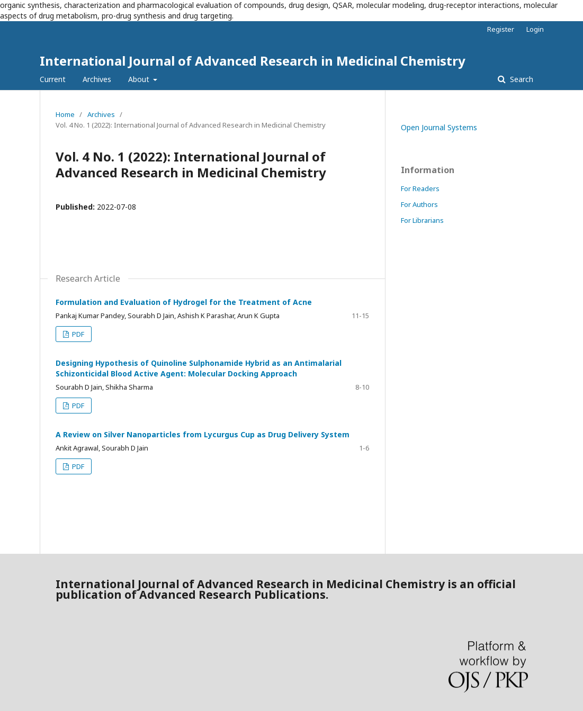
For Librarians (422, 220)
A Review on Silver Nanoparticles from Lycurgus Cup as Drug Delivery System (202, 434)
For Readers (420, 188)
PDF (77, 334)
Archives (97, 79)
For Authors (419, 204)
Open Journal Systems (439, 127)
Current (53, 79)
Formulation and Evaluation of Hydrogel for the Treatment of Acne (184, 302)
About (139, 79)
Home (65, 114)
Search (520, 79)
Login (535, 29)
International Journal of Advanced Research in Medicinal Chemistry (252, 60)
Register (500, 29)
